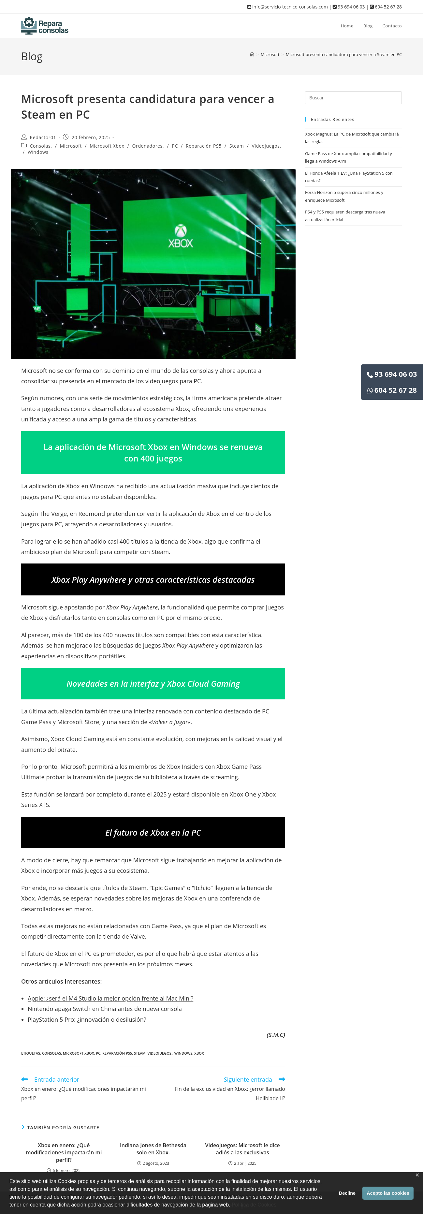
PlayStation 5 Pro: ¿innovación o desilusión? (87, 1019)
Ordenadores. (148, 146)
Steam (236, 146)
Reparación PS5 (204, 146)
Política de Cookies (254, 1204)
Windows (38, 152)
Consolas (51, 1053)
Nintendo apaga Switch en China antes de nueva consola (105, 1009)
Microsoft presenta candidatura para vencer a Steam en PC (344, 54)
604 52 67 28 (392, 390)
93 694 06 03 (392, 374)
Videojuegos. (266, 146)
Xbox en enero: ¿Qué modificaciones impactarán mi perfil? (64, 1152)
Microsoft (71, 146)
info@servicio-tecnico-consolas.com (287, 7)
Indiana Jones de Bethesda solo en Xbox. (153, 1149)
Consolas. (41, 146)
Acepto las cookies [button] (388, 1193)
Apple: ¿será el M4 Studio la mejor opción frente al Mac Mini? (110, 998)
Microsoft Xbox (107, 146)
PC (175, 146)
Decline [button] (347, 1193)
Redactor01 (43, 137)
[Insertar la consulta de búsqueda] (353, 97)
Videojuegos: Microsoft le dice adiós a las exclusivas (242, 1149)
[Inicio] (252, 54)
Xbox (199, 1053)
